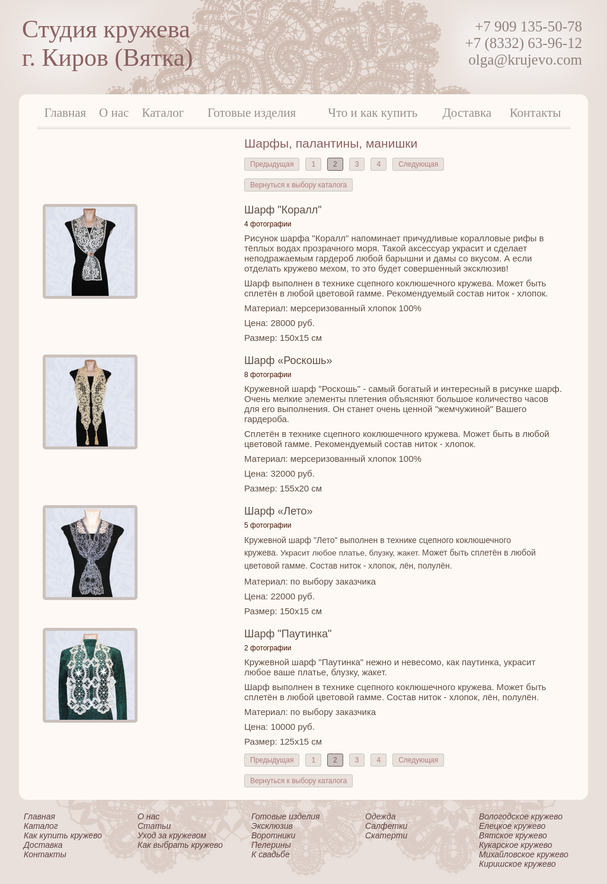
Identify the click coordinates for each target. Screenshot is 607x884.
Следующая (418, 164)
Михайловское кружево (523, 854)
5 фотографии (267, 525)
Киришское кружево (517, 864)
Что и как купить (372, 113)
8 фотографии (267, 375)
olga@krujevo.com (525, 60)
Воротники (273, 835)
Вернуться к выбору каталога (298, 185)
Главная (65, 113)
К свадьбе (270, 854)
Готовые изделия (251, 113)
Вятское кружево (513, 835)
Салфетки (386, 826)
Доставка (467, 113)
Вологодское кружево (521, 816)
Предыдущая (271, 164)
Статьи (154, 826)
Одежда (380, 816)
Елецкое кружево (512, 826)
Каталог (163, 113)
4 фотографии (267, 224)
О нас (114, 113)
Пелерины (271, 845)
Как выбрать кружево (180, 845)
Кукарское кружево (515, 845)
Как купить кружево (63, 835)
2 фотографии (267, 648)
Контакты (535, 113)
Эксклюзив (272, 826)
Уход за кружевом (172, 835)
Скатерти (386, 835)
